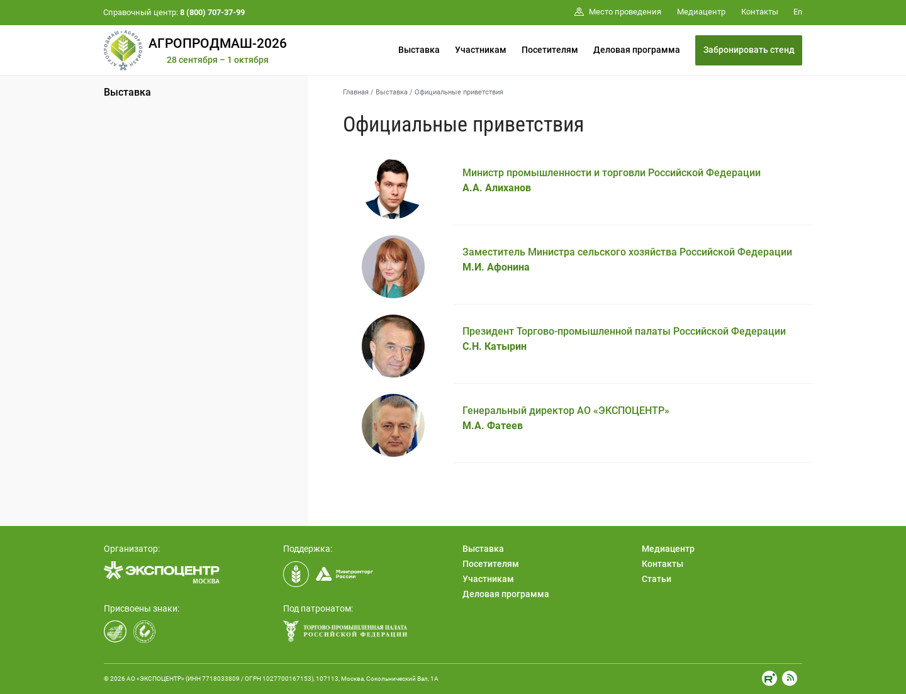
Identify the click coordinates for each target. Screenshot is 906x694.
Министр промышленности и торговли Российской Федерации (611, 180)
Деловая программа (636, 50)
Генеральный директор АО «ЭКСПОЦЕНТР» (565, 418)
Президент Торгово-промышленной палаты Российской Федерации (624, 338)
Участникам (480, 50)
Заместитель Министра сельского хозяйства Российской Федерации (627, 259)
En (797, 11)
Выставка (419, 50)
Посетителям (550, 50)
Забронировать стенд (749, 50)
